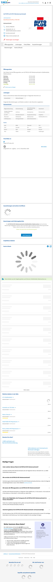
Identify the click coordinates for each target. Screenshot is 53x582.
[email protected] (28, 482)
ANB (34, 557)
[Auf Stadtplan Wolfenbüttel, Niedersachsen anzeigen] (50, 246)
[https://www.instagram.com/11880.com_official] (14, 565)
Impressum (20, 557)
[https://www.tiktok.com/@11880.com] (11, 565)
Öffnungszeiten (8, 44)
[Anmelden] (46, 3)
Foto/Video (27, 44)
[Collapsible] (49, 467)
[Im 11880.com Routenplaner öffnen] (48, 246)
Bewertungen (8, 47)
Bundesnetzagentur (8, 528)
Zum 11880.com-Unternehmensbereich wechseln (29, 3)
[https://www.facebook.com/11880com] (7, 565)
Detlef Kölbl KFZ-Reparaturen (10, 421)
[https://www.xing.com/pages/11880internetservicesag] (18, 565)
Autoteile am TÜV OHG (8, 407)
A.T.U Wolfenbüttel (7, 397)
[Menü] (51, 3)
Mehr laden (26, 390)
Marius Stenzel (6, 414)
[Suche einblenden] (43, 3)
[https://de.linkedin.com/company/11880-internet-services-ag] (22, 565)
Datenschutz (26, 557)
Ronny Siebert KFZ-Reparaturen (10, 428)
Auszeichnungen (37, 44)
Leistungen (18, 44)
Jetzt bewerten (26, 235)
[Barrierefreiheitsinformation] (48, 3)
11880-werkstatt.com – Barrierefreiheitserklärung (9, 442)
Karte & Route (18, 47)
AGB (31, 557)
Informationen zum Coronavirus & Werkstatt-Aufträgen (37, 449)
